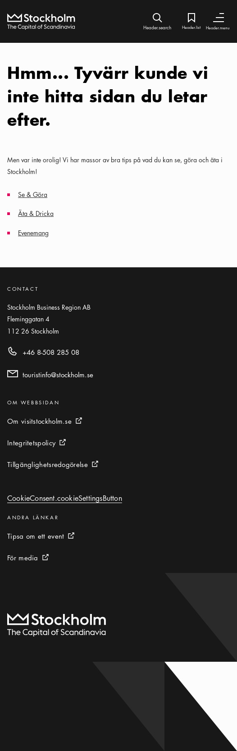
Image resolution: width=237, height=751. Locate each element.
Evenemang (33, 232)
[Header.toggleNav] (218, 18)
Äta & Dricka (36, 213)
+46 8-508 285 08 (51, 352)
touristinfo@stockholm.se (58, 374)
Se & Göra (32, 194)
